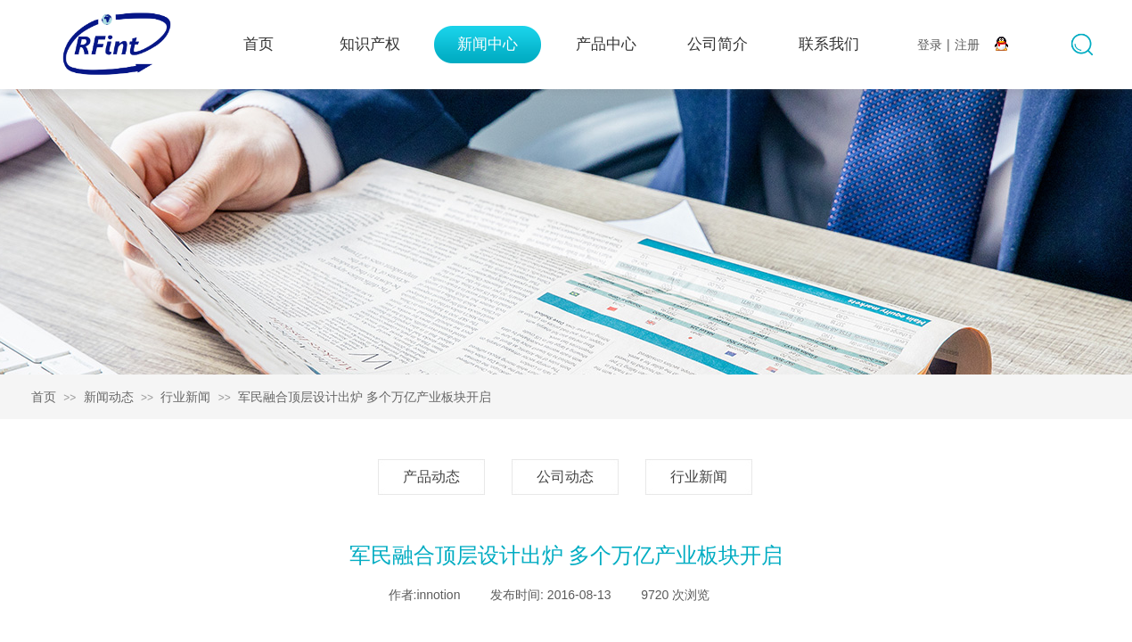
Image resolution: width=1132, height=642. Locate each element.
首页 (258, 44)
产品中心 (606, 44)
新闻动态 (109, 397)
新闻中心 (487, 44)
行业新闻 (185, 397)
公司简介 (717, 44)
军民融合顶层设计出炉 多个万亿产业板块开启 (364, 397)
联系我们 (829, 44)
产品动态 (431, 476)
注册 (967, 44)
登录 (929, 44)
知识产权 (370, 44)
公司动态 (565, 476)
